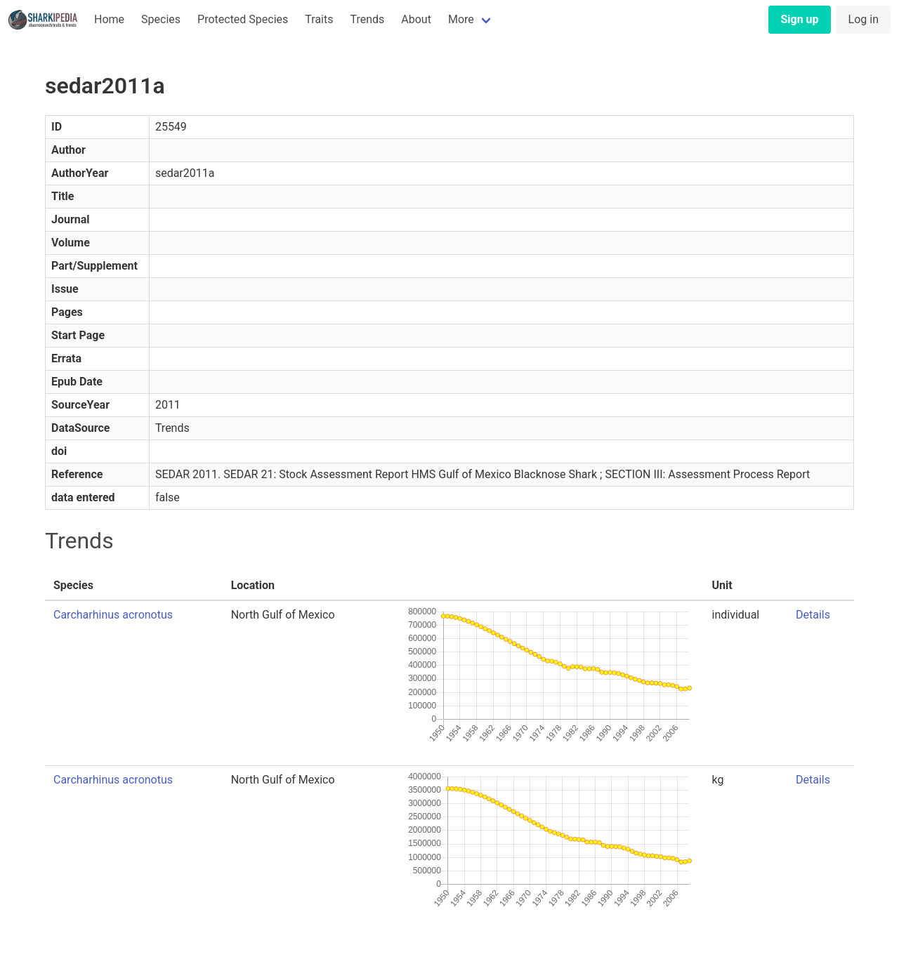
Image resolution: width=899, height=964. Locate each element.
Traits (319, 19)
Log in (863, 19)
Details (813, 614)
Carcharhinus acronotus (113, 614)
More (461, 19)
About (416, 19)
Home (109, 19)
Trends (367, 19)
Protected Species (242, 19)
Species (161, 19)
